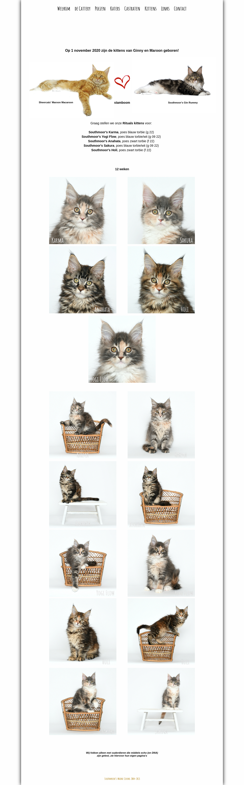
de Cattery (82, 8)
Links (165, 8)
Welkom (63, 8)
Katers (115, 8)
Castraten (132, 8)
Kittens (151, 8)
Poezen (100, 8)
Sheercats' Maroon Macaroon (56, 102)
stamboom (122, 102)
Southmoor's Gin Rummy (183, 102)
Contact (180, 8)
